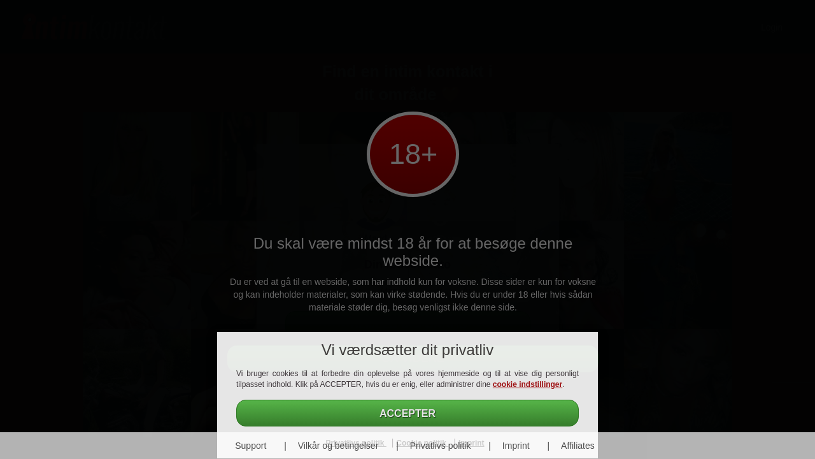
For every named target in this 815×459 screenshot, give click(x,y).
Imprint (516, 446)
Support (250, 446)
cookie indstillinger (527, 384)
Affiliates (578, 446)
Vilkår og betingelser (338, 446)
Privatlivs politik (440, 446)
